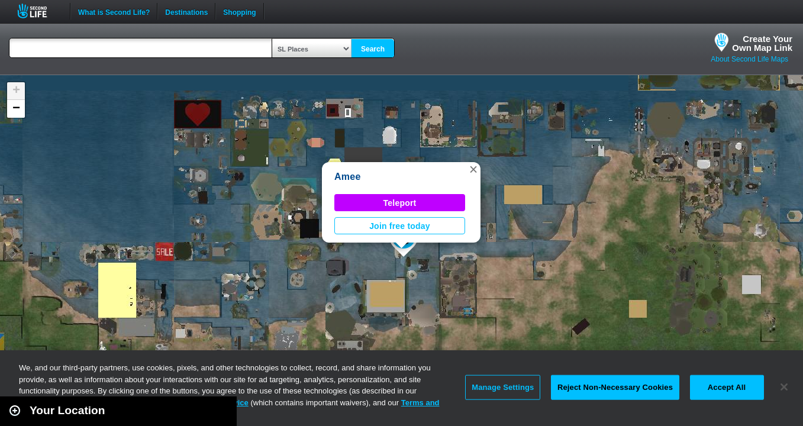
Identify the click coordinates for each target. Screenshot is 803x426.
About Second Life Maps (749, 59)
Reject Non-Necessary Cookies (615, 387)
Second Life (39, 11)
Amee (347, 177)
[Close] (784, 387)
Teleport (400, 203)
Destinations (186, 11)
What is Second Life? (114, 11)
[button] (473, 169)
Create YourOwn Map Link (762, 43)
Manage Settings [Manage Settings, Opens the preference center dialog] (503, 387)
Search (373, 49)
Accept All (727, 387)
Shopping (239, 11)
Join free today (399, 226)
